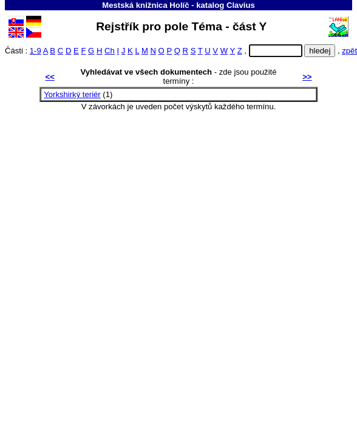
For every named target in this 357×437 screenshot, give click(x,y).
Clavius (240, 5)
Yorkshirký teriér (72, 94)
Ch (109, 50)
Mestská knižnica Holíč (145, 5)
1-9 (35, 50)
